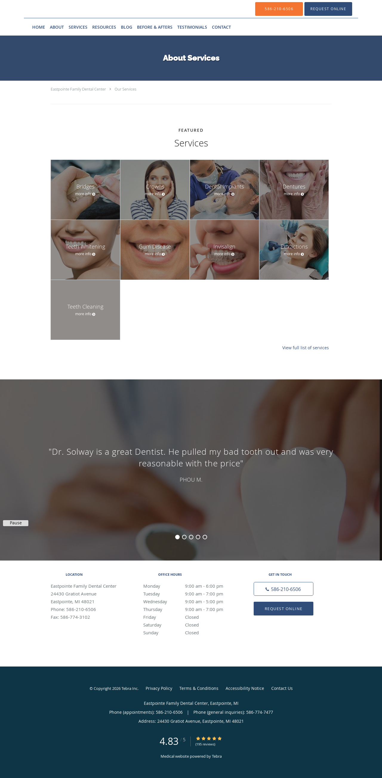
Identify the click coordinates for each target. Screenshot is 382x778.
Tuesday (189, 594)
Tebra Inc (129, 688)
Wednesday (189, 601)
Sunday (189, 632)
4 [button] (198, 537)
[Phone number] (283, 589)
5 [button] (205, 537)
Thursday (189, 609)
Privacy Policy (159, 688)
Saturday (189, 625)
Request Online (284, 608)
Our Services (125, 89)
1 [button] (177, 537)
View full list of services (305, 348)
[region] (191, 464)
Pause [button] (16, 523)
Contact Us (282, 688)
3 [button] (191, 537)
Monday (189, 586)
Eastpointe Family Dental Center (78, 89)
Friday (189, 617)
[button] (328, 9)
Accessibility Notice (245, 688)
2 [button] (184, 537)
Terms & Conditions (198, 688)
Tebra (217, 756)
